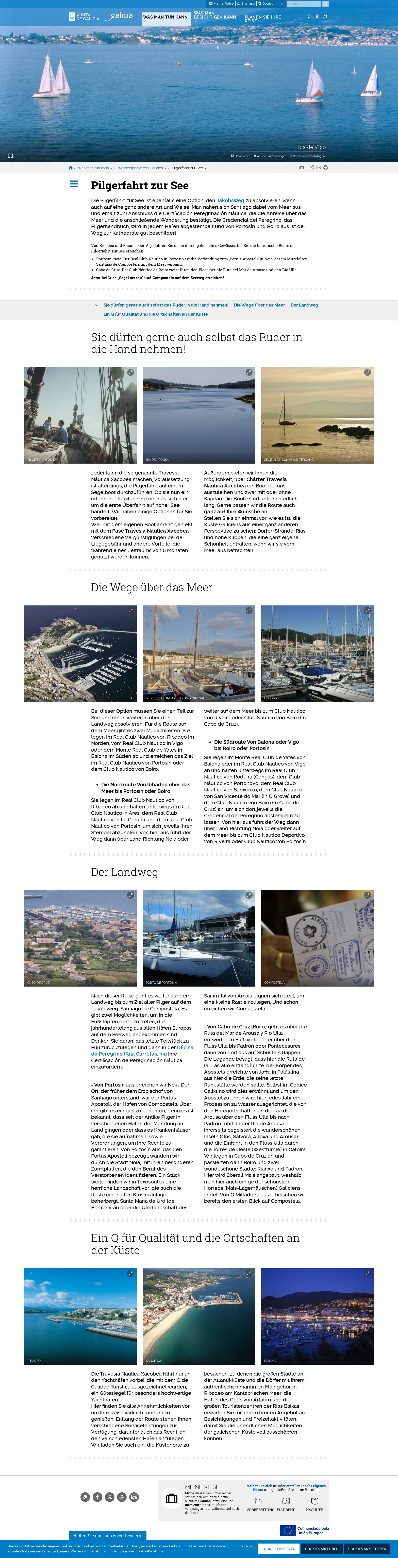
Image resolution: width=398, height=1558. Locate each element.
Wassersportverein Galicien (143, 168)
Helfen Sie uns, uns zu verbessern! (107, 1535)
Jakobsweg (230, 201)
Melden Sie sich (259, 1485)
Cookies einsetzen (278, 1549)
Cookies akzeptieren (367, 1549)
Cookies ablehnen (322, 1549)
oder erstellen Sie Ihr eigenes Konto (289, 1487)
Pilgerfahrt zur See (189, 168)
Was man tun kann (95, 168)
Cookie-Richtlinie (149, 1551)
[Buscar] (304, 4)
